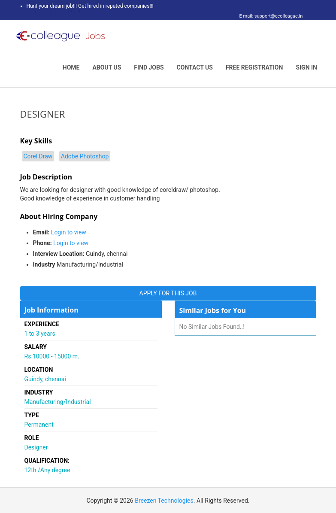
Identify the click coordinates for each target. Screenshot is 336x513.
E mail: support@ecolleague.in (269, 16)
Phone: (42, 243)
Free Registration (254, 67)
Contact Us (195, 67)
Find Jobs (148, 67)
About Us (106, 67)
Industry (44, 264)
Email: (41, 232)
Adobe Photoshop (85, 156)
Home (71, 67)
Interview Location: (59, 253)
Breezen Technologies (164, 500)
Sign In (306, 67)
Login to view (68, 232)
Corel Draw (38, 156)
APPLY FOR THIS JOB (168, 293)
